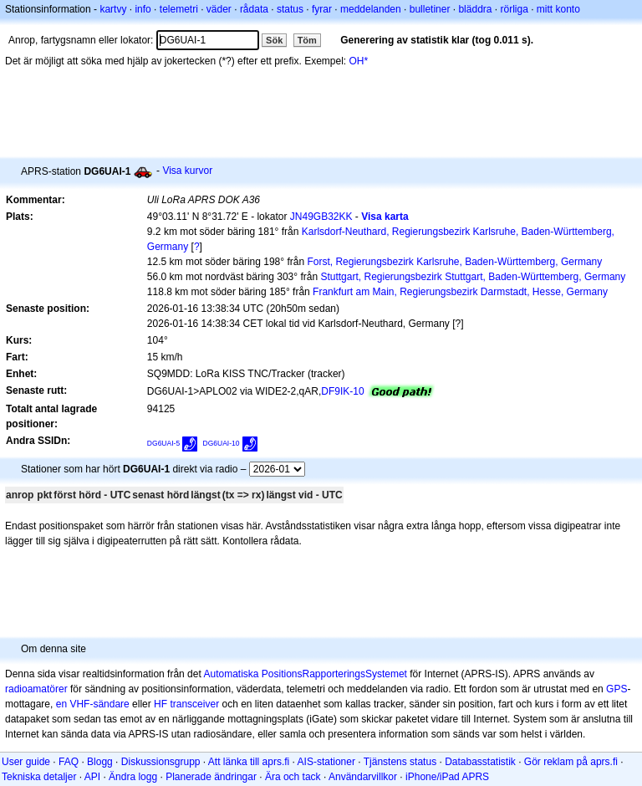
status (290, 9)
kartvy (112, 9)
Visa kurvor (187, 170)
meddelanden (370, 9)
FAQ (69, 762)
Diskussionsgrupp (161, 762)
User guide (26, 762)
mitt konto (558, 9)
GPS (616, 689)
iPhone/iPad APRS (447, 777)
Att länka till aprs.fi (248, 762)
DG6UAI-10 (220, 443)
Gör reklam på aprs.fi (571, 762)
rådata (254, 9)
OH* (359, 61)
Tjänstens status (400, 762)
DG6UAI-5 (163, 443)
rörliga (513, 9)
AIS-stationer (326, 762)
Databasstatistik (480, 762)
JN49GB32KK (321, 216)
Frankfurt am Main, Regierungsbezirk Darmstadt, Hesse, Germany (460, 292)
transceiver (194, 704)
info (142, 9)
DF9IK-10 (342, 391)
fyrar (322, 9)
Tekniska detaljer (39, 777)
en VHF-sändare (93, 704)
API (92, 777)
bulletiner (430, 9)
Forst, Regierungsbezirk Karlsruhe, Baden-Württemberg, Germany (454, 262)
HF (160, 704)
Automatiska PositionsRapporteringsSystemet (304, 674)
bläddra (475, 9)
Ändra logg (133, 777)
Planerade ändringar (211, 777)
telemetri (179, 9)
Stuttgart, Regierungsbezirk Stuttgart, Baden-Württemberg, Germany (472, 277)
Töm (307, 40)
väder (219, 9)
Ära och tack (293, 777)
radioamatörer (36, 689)
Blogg (100, 762)
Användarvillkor (363, 777)
